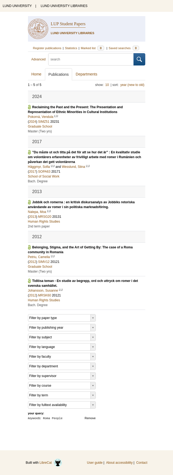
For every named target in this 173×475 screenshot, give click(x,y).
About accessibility (119, 463)
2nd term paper (39, 226)
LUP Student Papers (68, 23)
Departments (86, 74)
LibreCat (51, 462)
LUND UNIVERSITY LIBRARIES (64, 6)
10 (107, 85)
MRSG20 (44, 217)
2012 (32, 262)
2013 (32, 217)
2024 (32, 122)
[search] (91, 59)
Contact (141, 463)
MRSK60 (44, 295)
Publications (58, 74)
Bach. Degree (38, 181)
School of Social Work (43, 176)
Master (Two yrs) (40, 131)
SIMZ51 (44, 122)
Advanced (38, 59)
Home (36, 74)
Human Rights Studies (44, 221)
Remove (90, 418)
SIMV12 (44, 262)
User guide (95, 463)
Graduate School (40, 126)
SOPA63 (44, 171)
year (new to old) (132, 85)
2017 (32, 171)
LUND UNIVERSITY (17, 6)
